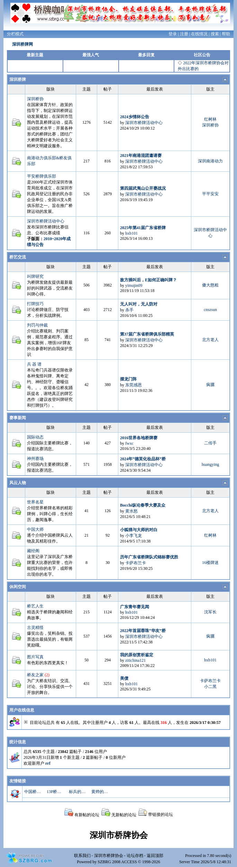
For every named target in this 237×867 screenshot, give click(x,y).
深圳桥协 (35, 98)
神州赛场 (35, 458)
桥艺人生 (35, 606)
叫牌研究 (35, 276)
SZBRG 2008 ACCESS (117, 861)
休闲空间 (17, 586)
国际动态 (35, 437)
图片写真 (35, 656)
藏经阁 (33, 550)
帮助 (226, 33)
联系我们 (82, 855)
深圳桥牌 (17, 79)
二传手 (210, 443)
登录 (172, 33)
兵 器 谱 (34, 364)
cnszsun (210, 309)
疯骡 (210, 384)
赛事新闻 (17, 417)
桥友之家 (35, 674)
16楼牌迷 (210, 562)
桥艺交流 (17, 257)
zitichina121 (135, 660)
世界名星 (35, 502)
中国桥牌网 (33, 791)
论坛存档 (135, 855)
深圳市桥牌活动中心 (144, 122)
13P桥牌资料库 (56, 791)
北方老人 (210, 339)
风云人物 (17, 482)
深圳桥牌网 (22, 44)
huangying (210, 464)
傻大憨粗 (210, 285)
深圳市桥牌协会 (108, 855)
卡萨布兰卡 (135, 562)
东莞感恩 (133, 385)
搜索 (215, 33)
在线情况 (199, 33)
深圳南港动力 (210, 161)
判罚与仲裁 (37, 325)
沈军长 (210, 612)
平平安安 (210, 193)
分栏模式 (15, 33)
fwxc (129, 443)
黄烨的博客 (100, 791)
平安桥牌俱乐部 (41, 176)
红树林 (210, 119)
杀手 (129, 310)
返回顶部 (155, 855)
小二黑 (210, 686)
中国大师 (35, 529)
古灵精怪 (35, 627)
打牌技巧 (35, 303)
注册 (184, 33)
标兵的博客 (78, 791)
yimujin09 (133, 285)
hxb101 (131, 233)
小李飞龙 (133, 535)
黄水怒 (131, 511)
